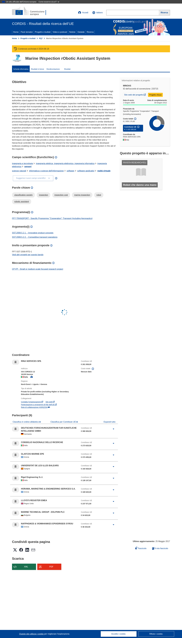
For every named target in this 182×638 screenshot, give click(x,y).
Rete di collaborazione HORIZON (35, 407)
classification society (23, 195)
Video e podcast (60, 32)
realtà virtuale (103, 171)
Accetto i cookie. (118, 634)
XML (26, 567)
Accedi (83, 12)
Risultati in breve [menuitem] (37, 69)
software (70, 171)
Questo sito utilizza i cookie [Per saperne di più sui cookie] (31, 634)
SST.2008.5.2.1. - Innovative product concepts (32, 233)
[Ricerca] (164, 12)
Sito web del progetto (135, 94)
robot (98, 195)
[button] (97, 13)
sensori (27, 166)
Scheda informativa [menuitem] (20, 69)
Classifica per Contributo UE (63, 422)
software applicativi (85, 171)
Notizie (72, 32)
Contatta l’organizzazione (32, 402)
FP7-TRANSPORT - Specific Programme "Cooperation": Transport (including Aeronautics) (52, 218)
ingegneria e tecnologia (22, 163)
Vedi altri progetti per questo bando (27, 255)
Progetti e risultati (43, 32)
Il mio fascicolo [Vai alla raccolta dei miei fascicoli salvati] (160, 548)
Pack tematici (27, 32)
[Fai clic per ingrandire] (113, 429)
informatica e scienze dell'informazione (46, 171)
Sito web (50, 402)
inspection (43, 195)
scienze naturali (19, 171)
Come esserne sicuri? (49, 2)
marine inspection (82, 195)
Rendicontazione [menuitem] (53, 69)
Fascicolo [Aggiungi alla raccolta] (140, 548)
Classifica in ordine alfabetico (26, 422)
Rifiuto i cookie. (156, 634)
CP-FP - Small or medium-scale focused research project (37, 269)
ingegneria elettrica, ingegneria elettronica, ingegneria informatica (65, 163)
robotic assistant (21, 201)
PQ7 (41, 38)
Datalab (81, 32)
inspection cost (61, 195)
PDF (51, 567)
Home (16, 32)
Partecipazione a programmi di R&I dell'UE (39, 405)
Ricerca (90, 32)
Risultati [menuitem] (67, 69)
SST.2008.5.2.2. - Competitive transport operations (34, 237)
